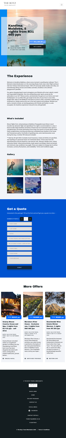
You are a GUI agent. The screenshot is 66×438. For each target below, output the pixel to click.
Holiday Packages (33, 398)
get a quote (37, 46)
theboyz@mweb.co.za (33, 419)
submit (19, 267)
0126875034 (33, 422)
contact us (33, 402)
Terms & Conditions (44, 429)
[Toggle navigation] (62, 4)
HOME (33, 395)
